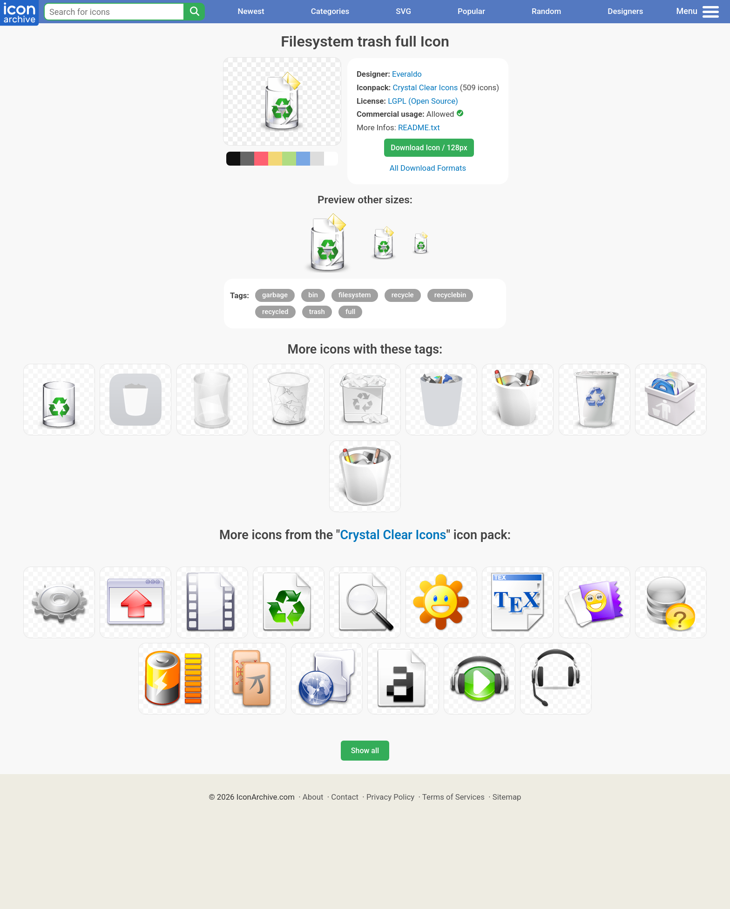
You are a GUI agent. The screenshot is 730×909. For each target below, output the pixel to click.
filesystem (354, 295)
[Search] (194, 11)
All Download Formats (428, 168)
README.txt (419, 127)
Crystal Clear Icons (425, 87)
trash (317, 311)
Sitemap (507, 797)
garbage (275, 295)
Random (546, 11)
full (350, 311)
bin (313, 295)
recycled (275, 311)
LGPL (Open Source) (423, 101)
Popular (471, 11)
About (313, 797)
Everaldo (407, 74)
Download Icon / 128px (429, 147)
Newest (250, 11)
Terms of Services (453, 797)
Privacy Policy (390, 797)
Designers (625, 11)
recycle (403, 295)
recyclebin (450, 295)
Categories (330, 11)
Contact (344, 797)
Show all (365, 750)
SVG (403, 11)
